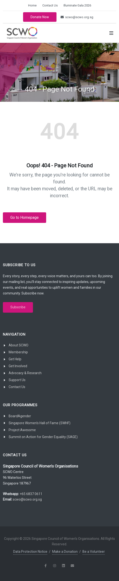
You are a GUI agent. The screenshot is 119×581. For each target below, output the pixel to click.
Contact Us (50, 5)
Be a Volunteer (93, 551)
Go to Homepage (24, 217)
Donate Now (40, 17)
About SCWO (18, 345)
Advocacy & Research (25, 373)
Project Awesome (22, 430)
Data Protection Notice (30, 551)
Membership (18, 352)
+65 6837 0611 (31, 494)
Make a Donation (65, 551)
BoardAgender (20, 416)
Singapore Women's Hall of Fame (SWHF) (39, 423)
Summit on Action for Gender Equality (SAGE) (43, 437)
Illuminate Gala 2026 (77, 5)
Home (32, 5)
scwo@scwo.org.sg (77, 17)
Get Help (15, 359)
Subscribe (17, 307)
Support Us (17, 380)
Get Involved (18, 366)
